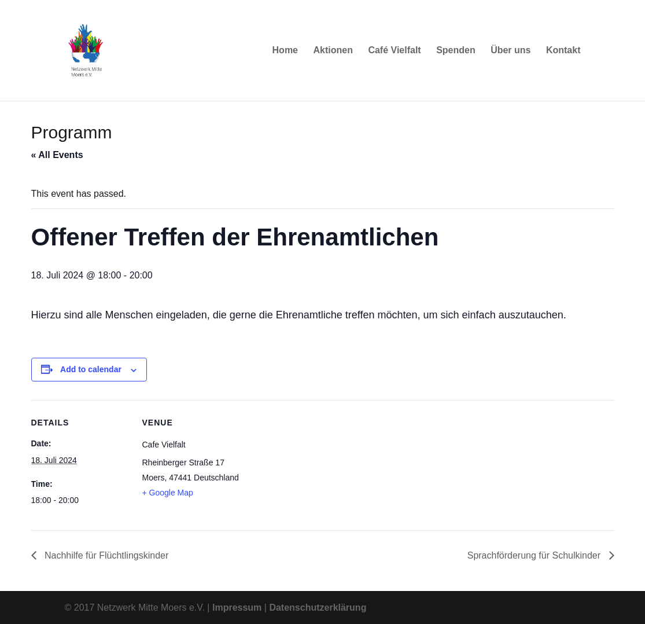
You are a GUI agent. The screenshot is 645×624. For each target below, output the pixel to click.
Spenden (456, 50)
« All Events (57, 155)
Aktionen (332, 50)
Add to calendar (90, 369)
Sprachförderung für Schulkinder (535, 555)
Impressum (236, 607)
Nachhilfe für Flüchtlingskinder (105, 555)
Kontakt (563, 50)
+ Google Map (167, 492)
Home (285, 50)
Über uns (510, 50)
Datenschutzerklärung (317, 607)
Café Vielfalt (394, 50)
